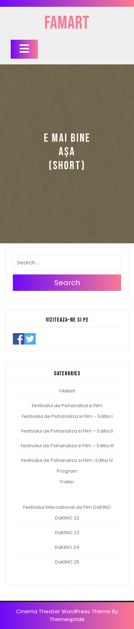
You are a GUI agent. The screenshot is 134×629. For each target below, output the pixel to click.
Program (67, 471)
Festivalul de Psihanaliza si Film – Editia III (67, 445)
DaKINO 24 (67, 547)
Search (67, 283)
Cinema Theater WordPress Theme (63, 611)
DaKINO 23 (67, 532)
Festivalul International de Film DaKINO (67, 507)
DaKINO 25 (67, 562)
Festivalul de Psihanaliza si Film (67, 405)
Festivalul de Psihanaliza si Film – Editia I (67, 416)
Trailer (67, 481)
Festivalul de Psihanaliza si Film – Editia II (67, 431)
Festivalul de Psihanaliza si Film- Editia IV (67, 460)
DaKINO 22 (67, 518)
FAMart (67, 23)
